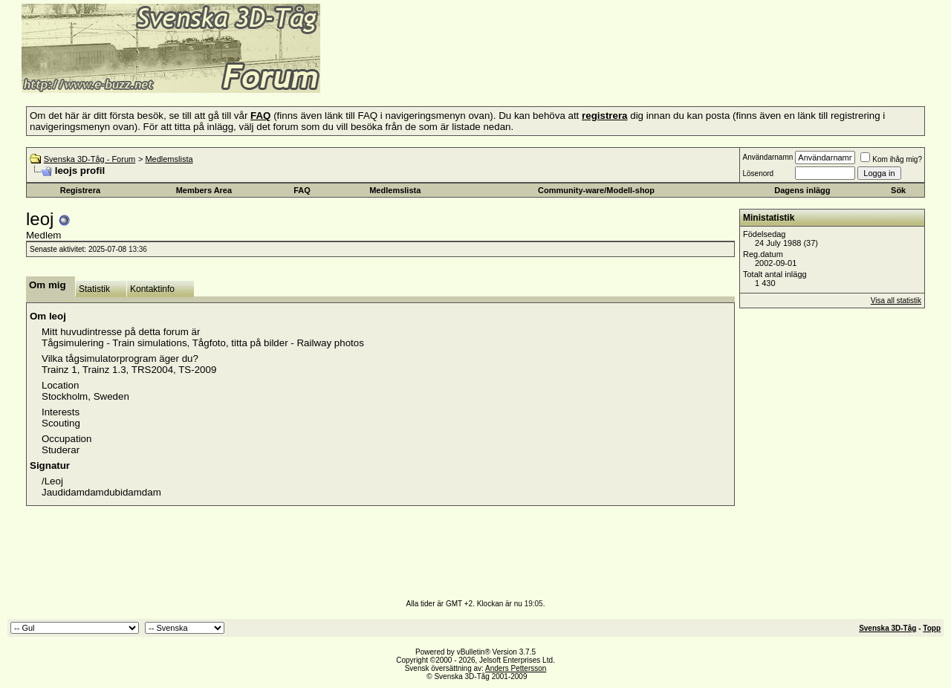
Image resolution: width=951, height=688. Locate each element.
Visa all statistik (896, 300)
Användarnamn (767, 157)
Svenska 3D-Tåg (887, 628)
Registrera (80, 190)
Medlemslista (168, 159)
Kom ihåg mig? (891, 159)
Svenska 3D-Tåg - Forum (89, 159)
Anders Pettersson (515, 668)
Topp (932, 628)
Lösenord (757, 173)
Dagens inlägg (802, 190)
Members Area (204, 190)
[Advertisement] (502, 70)
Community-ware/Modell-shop (596, 190)
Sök (898, 190)
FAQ (302, 190)
